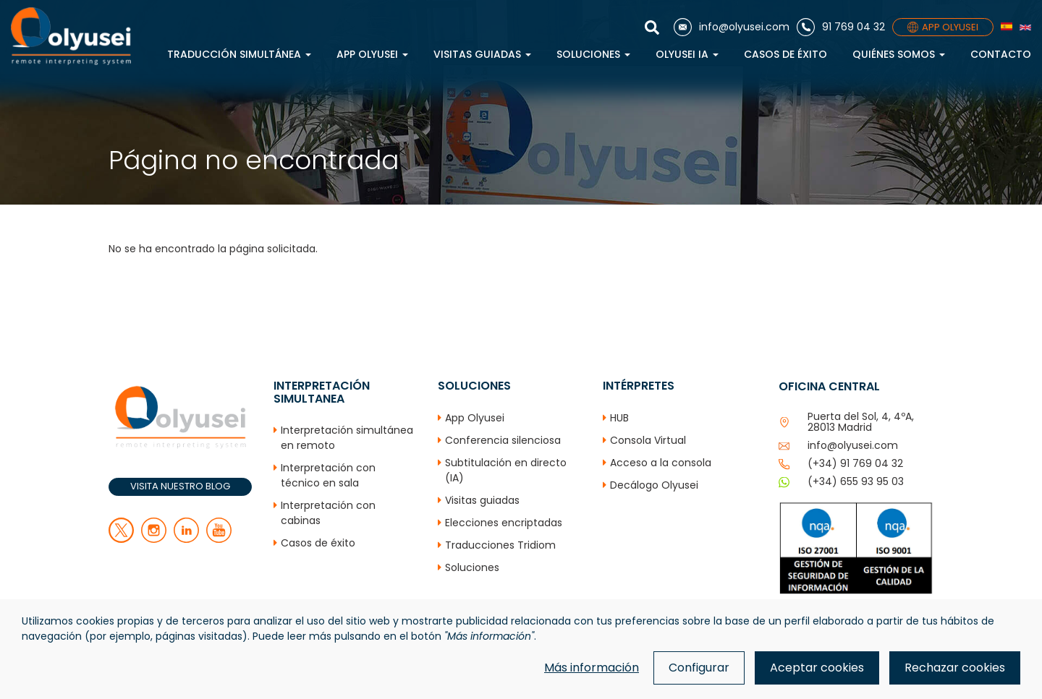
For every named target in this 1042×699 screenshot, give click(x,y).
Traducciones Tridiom (500, 545)
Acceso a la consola (660, 462)
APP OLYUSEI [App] (942, 27)
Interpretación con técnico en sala (328, 475)
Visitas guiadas (482, 54)
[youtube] (219, 539)
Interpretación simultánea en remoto (347, 438)
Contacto (1000, 54)
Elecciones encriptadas (503, 522)
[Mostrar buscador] (655, 27)
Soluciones (593, 54)
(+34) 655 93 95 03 (856, 481)
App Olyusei (372, 54)
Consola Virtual (648, 440)
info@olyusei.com (853, 445)
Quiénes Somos (898, 54)
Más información (591, 667)
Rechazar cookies (955, 667)
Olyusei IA (687, 54)
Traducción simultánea (239, 54)
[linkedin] (186, 539)
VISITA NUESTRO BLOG (180, 486)
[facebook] (153, 539)
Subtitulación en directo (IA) (506, 470)
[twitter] (121, 539)
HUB (619, 418)
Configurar (699, 667)
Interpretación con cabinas (328, 513)
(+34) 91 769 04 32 (855, 463)
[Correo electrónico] (731, 27)
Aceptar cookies (817, 667)
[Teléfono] (841, 27)
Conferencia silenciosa (503, 440)
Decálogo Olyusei (654, 485)
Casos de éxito (785, 54)
